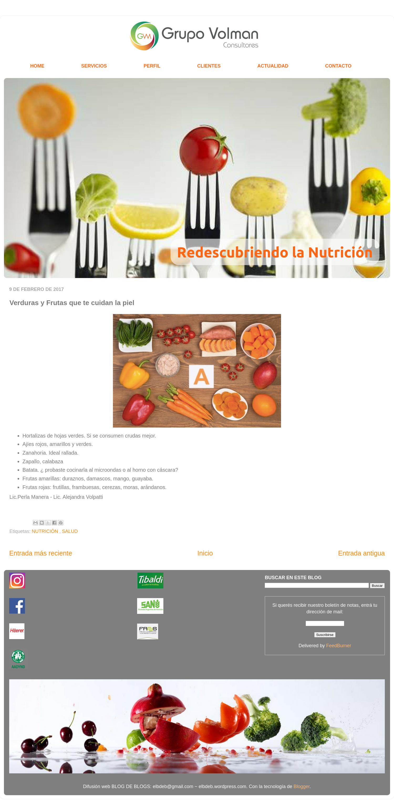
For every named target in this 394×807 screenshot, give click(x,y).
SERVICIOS (94, 66)
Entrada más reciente (40, 553)
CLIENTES (209, 66)
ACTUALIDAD (272, 66)
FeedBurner (338, 645)
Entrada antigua (361, 553)
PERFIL (152, 66)
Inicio (205, 553)
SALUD (70, 531)
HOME (37, 66)
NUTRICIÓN (45, 531)
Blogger (302, 786)
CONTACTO (338, 66)
